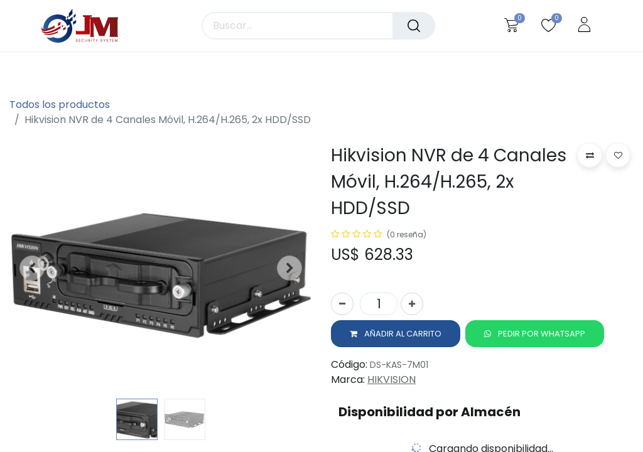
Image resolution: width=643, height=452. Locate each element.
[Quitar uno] (342, 306)
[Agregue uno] (412, 306)
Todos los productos (59, 104)
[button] (32, 268)
